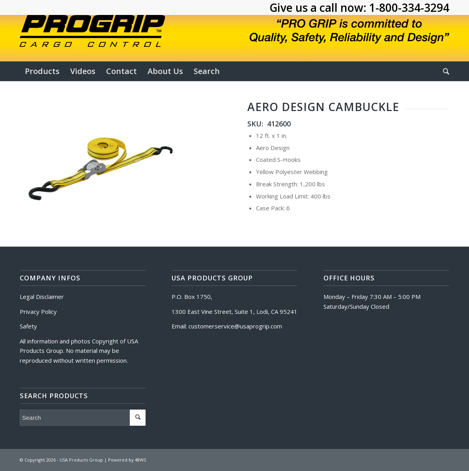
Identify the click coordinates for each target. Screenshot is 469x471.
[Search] (443, 71)
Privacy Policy (38, 311)
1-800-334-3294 (409, 7)
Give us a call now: (319, 7)
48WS (140, 460)
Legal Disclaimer (42, 296)
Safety (28, 326)
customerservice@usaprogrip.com (235, 326)
